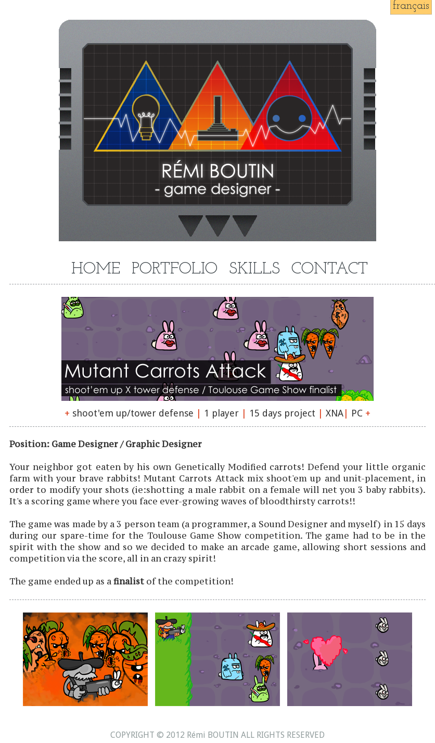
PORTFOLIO (175, 270)
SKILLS (254, 270)
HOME (95, 270)
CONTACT (329, 270)
